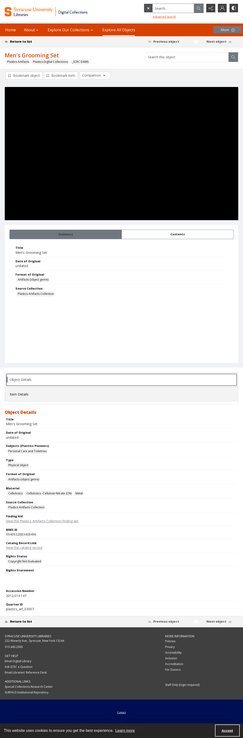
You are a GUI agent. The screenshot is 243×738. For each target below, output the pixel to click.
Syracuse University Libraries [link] (28, 636)
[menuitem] (121, 712)
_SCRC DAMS (80, 62)
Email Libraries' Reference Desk (26, 672)
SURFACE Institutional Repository (26, 692)
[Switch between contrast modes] (233, 8)
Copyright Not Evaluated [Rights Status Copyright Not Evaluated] (24, 561)
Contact (121, 712)
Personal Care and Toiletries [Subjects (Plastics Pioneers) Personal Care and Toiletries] (27, 451)
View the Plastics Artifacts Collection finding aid (42, 521)
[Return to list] (36, 41)
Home (10, 29)
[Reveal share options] (209, 8)
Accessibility (173, 653)
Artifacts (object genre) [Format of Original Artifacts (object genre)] (33, 280)
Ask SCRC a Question (19, 667)
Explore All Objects (118, 29)
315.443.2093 (14, 647)
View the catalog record (24, 547)
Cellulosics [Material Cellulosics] (15, 493)
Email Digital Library (18, 661)
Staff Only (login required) (182, 685)
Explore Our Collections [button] (71, 30)
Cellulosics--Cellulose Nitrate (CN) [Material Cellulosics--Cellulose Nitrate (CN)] (49, 493)
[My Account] (221, 8)
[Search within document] (233, 57)
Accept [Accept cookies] (227, 731)
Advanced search (154, 17)
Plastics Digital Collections (50, 62)
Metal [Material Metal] (79, 493)
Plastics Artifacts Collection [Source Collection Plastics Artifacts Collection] (36, 294)
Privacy (170, 647)
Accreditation (174, 664)
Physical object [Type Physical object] (18, 465)
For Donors (173, 670)
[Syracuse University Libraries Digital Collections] (56, 11)
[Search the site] (163, 8)
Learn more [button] (125, 731)
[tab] (66, 234)
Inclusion (171, 658)
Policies (170, 641)
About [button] (32, 30)
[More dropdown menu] (227, 30)
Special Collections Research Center (29, 687)
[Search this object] (187, 57)
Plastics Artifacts (18, 62)
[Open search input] (197, 8)
